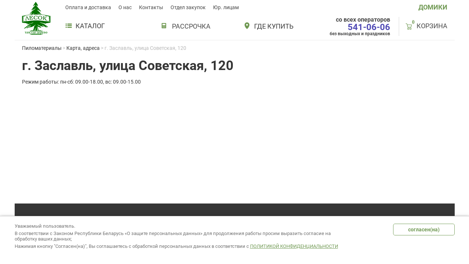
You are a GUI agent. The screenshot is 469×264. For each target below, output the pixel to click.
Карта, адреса (83, 48)
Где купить (273, 26)
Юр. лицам (226, 7)
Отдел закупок (188, 7)
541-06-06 (369, 27)
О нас (125, 7)
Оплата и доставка (88, 7)
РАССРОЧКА (191, 26)
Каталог (85, 26)
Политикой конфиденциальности (294, 246)
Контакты (151, 7)
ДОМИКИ (432, 7)
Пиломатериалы (42, 48)
